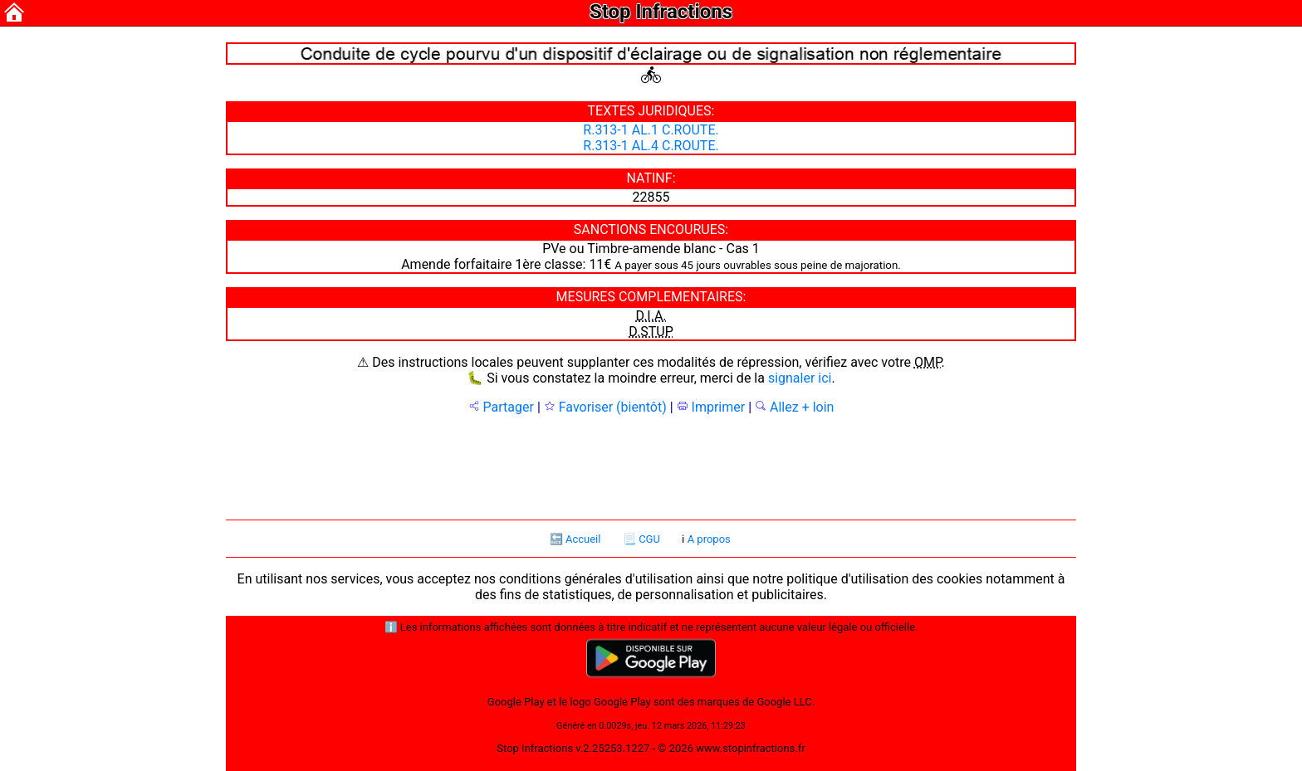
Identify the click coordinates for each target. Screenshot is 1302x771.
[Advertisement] (651, 465)
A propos (709, 539)
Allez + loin (794, 407)
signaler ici (800, 378)
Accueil (582, 539)
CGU (649, 539)
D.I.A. (650, 316)
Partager (501, 407)
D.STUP (651, 331)
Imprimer (711, 407)
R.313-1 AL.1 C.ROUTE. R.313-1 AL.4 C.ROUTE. (650, 138)
